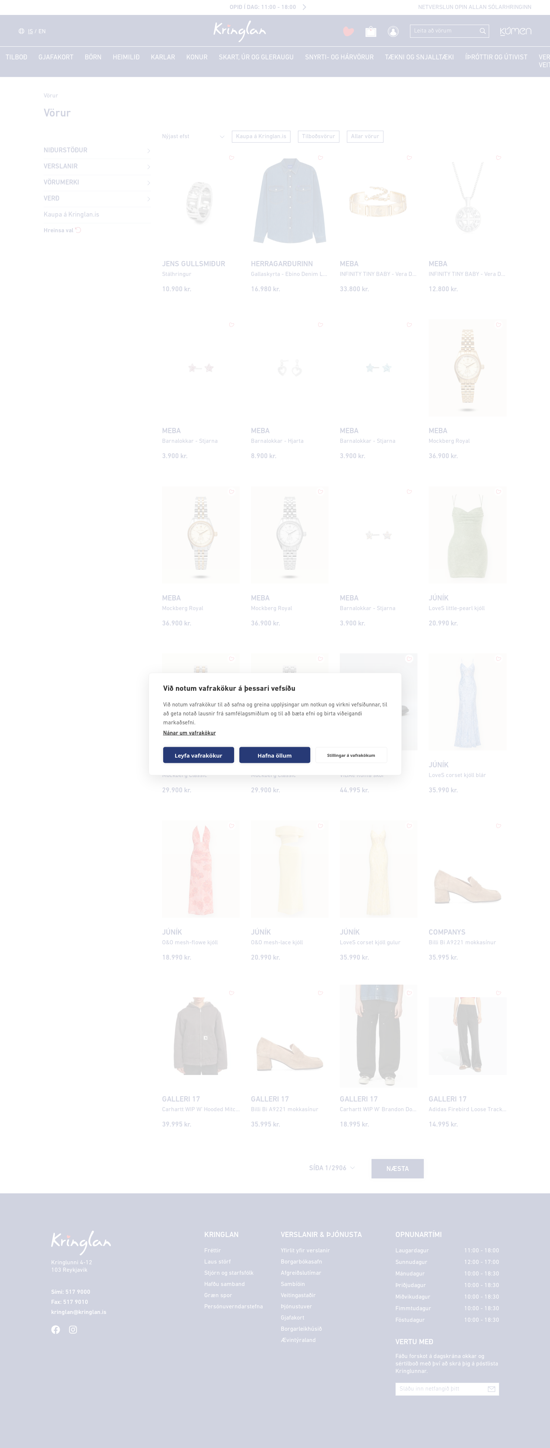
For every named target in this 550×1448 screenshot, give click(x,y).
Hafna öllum (275, 755)
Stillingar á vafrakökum (351, 755)
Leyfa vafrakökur (198, 755)
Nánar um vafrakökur (189, 733)
